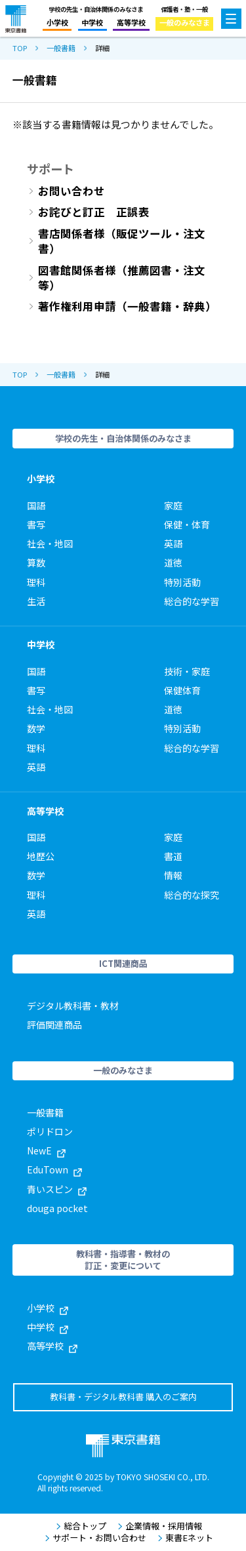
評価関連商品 (54, 1024)
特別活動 (182, 582)
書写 (36, 524)
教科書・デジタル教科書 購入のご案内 (123, 1396)
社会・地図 (50, 543)
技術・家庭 (187, 671)
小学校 (57, 22)
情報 (173, 875)
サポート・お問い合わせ (95, 1538)
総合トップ (81, 1526)
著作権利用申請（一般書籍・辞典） (127, 306)
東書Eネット (185, 1538)
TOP (19, 48)
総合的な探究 (191, 894)
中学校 (92, 22)
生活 (36, 601)
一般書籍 (61, 48)
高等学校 (131, 22)
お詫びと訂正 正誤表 (94, 212)
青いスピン (57, 1189)
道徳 (173, 562)
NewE (46, 1150)
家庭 (173, 505)
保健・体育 (187, 524)
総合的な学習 (191, 601)
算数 (36, 562)
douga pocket (57, 1208)
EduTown (54, 1169)
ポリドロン (50, 1131)
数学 (36, 728)
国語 (36, 505)
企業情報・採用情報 (159, 1526)
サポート (50, 168)
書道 (173, 856)
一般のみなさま (184, 22)
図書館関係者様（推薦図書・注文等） (121, 278)
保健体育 (182, 690)
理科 (36, 582)
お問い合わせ (71, 191)
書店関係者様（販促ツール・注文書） (121, 241)
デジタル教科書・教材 (73, 1005)
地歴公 (40, 856)
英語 (173, 543)
